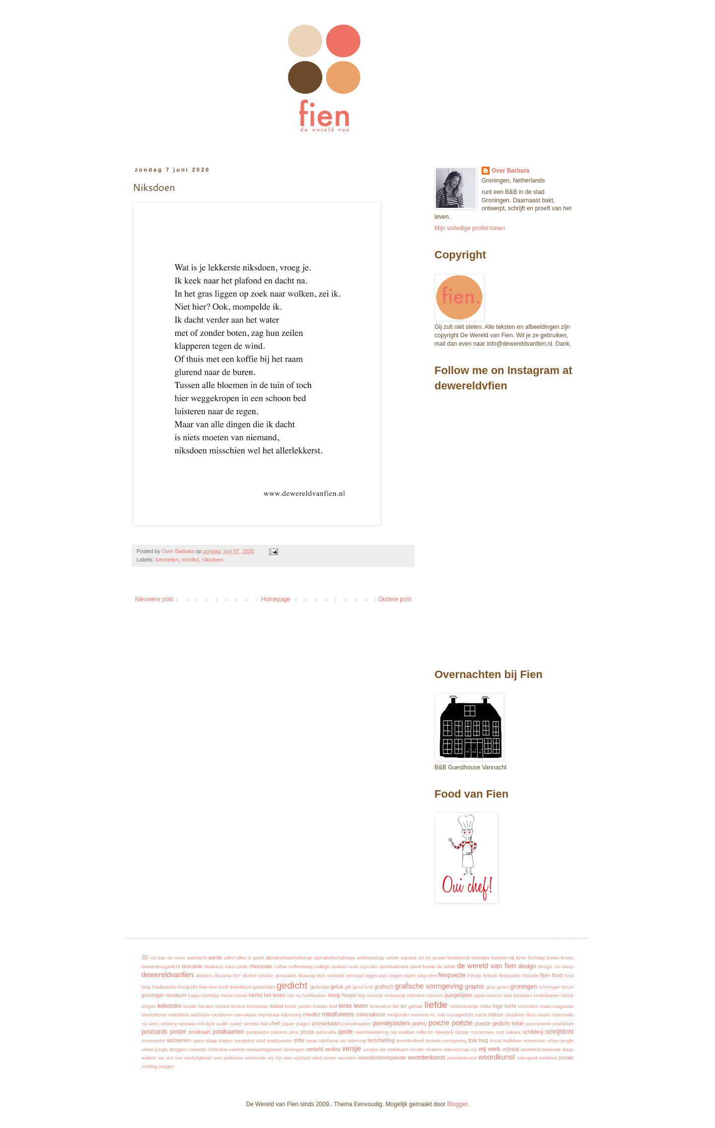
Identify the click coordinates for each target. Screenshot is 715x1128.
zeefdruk (548, 1058)
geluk (336, 987)
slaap (211, 1040)
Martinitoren (154, 1014)
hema (227, 995)
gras (491, 987)
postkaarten (228, 1031)
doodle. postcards (277, 975)
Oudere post (394, 599)
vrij (474, 1049)
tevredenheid (410, 1040)
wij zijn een (279, 1058)
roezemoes (482, 1032)
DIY (237, 975)
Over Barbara (510, 170)
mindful (190, 560)
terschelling (381, 1040)
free (203, 987)
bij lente (517, 957)
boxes (567, 957)
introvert (434, 995)
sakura (513, 1032)
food (557, 975)
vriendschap (456, 1049)
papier (288, 1023)
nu (144, 1023)
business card (219, 966)
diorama (222, 975)
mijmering (291, 1014)
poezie (439, 1023)
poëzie (462, 1023)
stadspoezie (279, 1040)
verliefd (314, 1049)
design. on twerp (555, 966)
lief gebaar (411, 1006)
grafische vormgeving (429, 986)
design (527, 966)
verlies (332, 1049)
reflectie (424, 1032)
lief (396, 1006)
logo (497, 1006)
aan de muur (171, 957)
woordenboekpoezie (382, 1058)
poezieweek (538, 1023)
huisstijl (375, 995)
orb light (206, 1023)
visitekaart (398, 1049)
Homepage (275, 599)
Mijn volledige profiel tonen (469, 228)
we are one (170, 1058)
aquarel (409, 957)
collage (321, 966)
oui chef (270, 1023)
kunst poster (298, 1006)
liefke (485, 1006)
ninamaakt (562, 1014)
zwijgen (166, 1066)
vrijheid (510, 1049)
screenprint (153, 1040)
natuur (495, 1014)
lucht (510, 1006)
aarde (215, 957)
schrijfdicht (559, 1031)
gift (348, 987)
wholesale (255, 1058)
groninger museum (164, 995)
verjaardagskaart (264, 1049)
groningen (523, 986)
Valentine (217, 1049)
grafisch (383, 987)
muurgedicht (460, 1014)
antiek (392, 957)
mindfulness (338, 1014)
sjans (198, 1040)
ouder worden (244, 1023)
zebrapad (527, 1058)
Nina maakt (538, 1014)
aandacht (197, 957)
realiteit (407, 1032)
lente (345, 1006)
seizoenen (179, 1040)
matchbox (178, 1014)
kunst (276, 1006)
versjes (370, 1049)
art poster (436, 957)
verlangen (294, 1049)
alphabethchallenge (334, 957)
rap (393, 1032)
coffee (280, 966)
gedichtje (319, 987)
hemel (240, 995)
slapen (225, 1040)
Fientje (474, 975)
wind (317, 1058)
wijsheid (301, 1058)
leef (333, 1006)
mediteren (222, 1014)
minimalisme (370, 1014)
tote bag (478, 1040)
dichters (204, 975)
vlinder (417, 1049)
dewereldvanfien (168, 975)
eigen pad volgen (383, 975)
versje (351, 1049)
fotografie (188, 987)
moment (419, 1014)
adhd (229, 957)
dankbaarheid (393, 966)
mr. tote (437, 1014)
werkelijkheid (198, 1058)
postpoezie (257, 1032)
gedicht (292, 985)
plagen (303, 1023)
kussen (320, 1006)
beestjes (481, 957)
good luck (363, 987)
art (421, 957)
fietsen (490, 975)
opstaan (187, 1023)
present (279, 1032)
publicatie (326, 1032)
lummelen (167, 560)
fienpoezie (452, 975)
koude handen (198, 1006)
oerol (153, 1023)
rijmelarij (444, 1032)
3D (145, 957)
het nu (294, 995)
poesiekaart (326, 1023)
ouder (222, 1023)
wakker (149, 1058)
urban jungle (560, 1040)
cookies (339, 966)
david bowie (422, 966)
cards (241, 966)
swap (311, 1040)
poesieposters (391, 1023)
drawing (306, 975)
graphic (474, 986)
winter (330, 1058)
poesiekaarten (356, 1023)
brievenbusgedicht (161, 966)
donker (249, 975)
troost (495, 1040)
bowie (553, 957)
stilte (298, 1040)
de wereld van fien (486, 966)
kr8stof (222, 1006)
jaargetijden (458, 995)
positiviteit (563, 1023)
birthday (536, 957)
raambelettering (371, 1032)
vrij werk (489, 1049)
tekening (357, 1040)
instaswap (395, 995)
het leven (275, 995)
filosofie (530, 975)
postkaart (200, 1032)
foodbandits (164, 987)
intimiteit (416, 995)
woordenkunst (426, 1057)
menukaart (245, 1014)
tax (343, 1040)
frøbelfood (240, 987)
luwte (545, 1006)
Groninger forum (556, 987)
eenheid (335, 975)
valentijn (198, 1049)
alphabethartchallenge (288, 957)
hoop (334, 995)
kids (507, 995)
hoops (349, 995)
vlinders (434, 1049)
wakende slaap (557, 1049)
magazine (563, 1006)
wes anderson (228, 1058)
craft (353, 966)
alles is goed (250, 957)
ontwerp (168, 1023)
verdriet (237, 1049)
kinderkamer (546, 995)
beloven (499, 957)
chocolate (260, 966)
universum (534, 1040)
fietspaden (510, 975)
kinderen (522, 995)
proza (307, 1032)
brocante (192, 966)
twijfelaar (512, 1040)
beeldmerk (459, 957)
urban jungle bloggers (165, 1049)
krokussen (258, 1006)
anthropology (370, 957)
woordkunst (496, 1057)
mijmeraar (269, 1014)
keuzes (494, 995)
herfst (255, 995)
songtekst (244, 1040)
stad (260, 1040)
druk (321, 975)
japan (480, 995)
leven (361, 1006)
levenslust (380, 1006)
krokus (238, 1006)
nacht (481, 1014)
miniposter (398, 1014)
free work (219, 987)
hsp (361, 995)
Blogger (457, 1104)
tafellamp (329, 1040)
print (293, 1032)
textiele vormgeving (446, 1040)
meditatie (200, 1014)
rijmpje (462, 1032)
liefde (436, 1005)
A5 (153, 957)
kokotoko (169, 1006)
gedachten (264, 987)
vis (383, 1049)
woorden (347, 1058)
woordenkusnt (462, 1058)
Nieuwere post (154, 599)
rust (500, 1032)
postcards (154, 1031)
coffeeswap (300, 966)
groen (503, 987)
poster (178, 1031)
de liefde (446, 966)
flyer (545, 975)
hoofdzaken (314, 995)
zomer (566, 1058)
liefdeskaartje (464, 1006)
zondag (149, 1066)
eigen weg (415, 975)
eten (432, 975)
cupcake (369, 966)
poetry (419, 1023)
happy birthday (203, 995)
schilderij (532, 1032)
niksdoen (212, 560)
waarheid (530, 1049)
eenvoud (355, 975)
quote (345, 1031)
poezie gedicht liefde (499, 1023)
